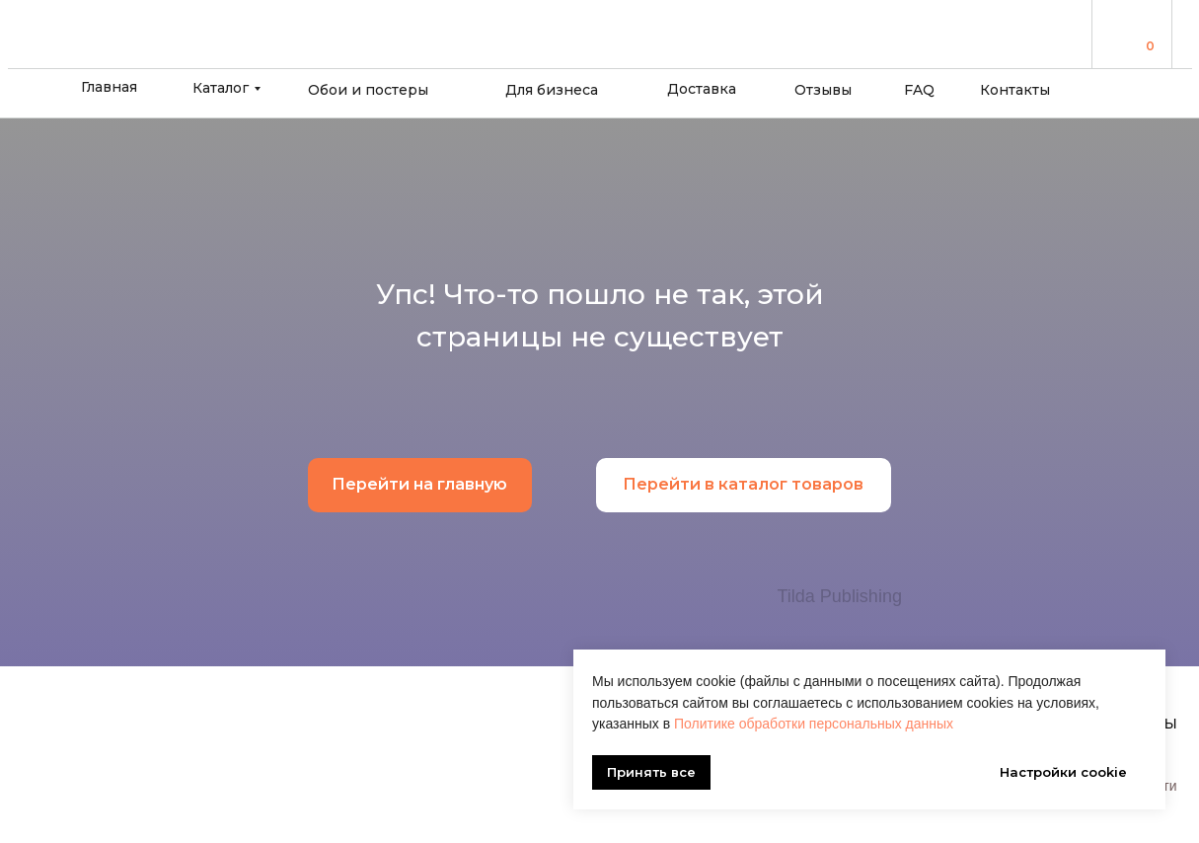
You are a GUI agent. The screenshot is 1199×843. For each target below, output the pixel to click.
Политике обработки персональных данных (813, 723)
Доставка (701, 89)
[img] (1123, 33)
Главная (109, 87)
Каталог (220, 88)
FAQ (919, 90)
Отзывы (823, 90)
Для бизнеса (551, 90)
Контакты (1015, 90)
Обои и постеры (368, 90)
